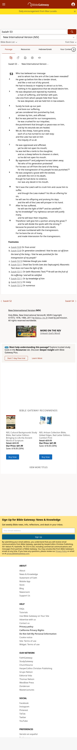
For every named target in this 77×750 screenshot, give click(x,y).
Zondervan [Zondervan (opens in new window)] (24, 686)
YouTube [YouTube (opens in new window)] (23, 721)
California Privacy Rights (31, 630)
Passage (6, 49)
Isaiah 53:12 (16, 282)
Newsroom (24, 592)
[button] (73, 4)
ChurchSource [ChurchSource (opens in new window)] (26, 665)
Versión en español (28, 734)
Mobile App (24, 581)
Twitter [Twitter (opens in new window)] (22, 717)
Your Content (50, 49)
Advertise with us (27, 619)
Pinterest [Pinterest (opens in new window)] (23, 710)
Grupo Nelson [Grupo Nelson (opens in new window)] (26, 672)
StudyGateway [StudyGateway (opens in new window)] (26, 661)
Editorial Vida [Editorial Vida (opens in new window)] (25, 675)
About (22, 570)
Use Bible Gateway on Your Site (34, 616)
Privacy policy (26, 626)
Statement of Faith (28, 577)
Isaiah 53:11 (16, 264)
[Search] (72, 31)
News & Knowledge (28, 574)
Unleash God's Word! (50, 333)
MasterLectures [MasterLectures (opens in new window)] (26, 689)
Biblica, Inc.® (41, 317)
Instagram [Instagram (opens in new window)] (24, 706)
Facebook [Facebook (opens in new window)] (24, 703)
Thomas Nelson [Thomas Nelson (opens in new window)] (26, 679)
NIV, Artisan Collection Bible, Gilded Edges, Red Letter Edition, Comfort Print (54, 435)
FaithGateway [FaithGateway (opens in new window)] (25, 657)
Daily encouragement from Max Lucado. (38, 11)
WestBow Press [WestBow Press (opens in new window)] (26, 682)
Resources (18, 49)
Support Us (24, 595)
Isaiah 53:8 (16, 247)
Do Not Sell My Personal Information (38, 633)
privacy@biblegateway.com (18, 553)
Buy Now (13, 457)
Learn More (37, 358)
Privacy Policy (61, 551)
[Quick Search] (34, 31)
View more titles (38, 467)
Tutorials (23, 612)
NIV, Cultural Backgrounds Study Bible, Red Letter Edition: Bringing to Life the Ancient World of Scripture (21, 436)
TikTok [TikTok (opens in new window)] (22, 713)
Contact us (24, 623)
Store (22, 584)
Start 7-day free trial (16, 358)
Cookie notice (25, 637)
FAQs (21, 608)
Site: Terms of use (27, 641)
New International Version (21, 310)
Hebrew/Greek (33, 49)
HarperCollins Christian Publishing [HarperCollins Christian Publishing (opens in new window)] (35, 668)
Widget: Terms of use (29, 644)
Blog (21, 588)
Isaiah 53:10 (16, 261)
